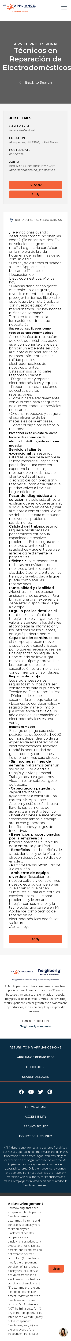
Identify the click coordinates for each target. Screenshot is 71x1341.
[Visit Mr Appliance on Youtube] (31, 1092)
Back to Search (35, 82)
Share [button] (35, 185)
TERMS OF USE (36, 1107)
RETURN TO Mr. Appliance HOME (35, 1047)
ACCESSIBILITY (35, 1116)
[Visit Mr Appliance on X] (40, 1092)
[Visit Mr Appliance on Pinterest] (50, 1092)
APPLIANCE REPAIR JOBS (35, 1057)
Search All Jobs (35, 1077)
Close (56, 1269)
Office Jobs (35, 1067)
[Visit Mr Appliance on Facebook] (21, 1092)
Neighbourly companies (35, 1026)
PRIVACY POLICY (35, 1126)
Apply (35, 194)
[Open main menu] (64, 7)
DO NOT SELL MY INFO (35, 1136)
